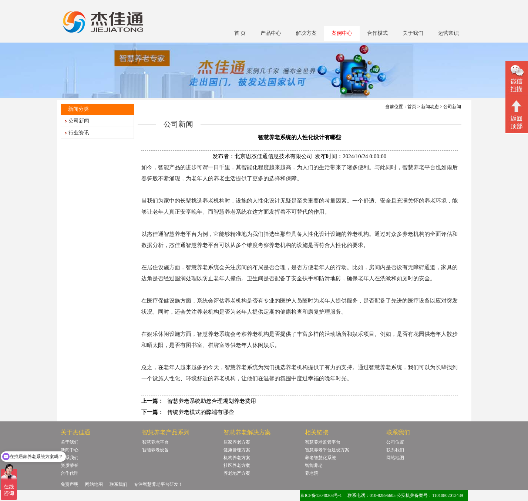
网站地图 (395, 457)
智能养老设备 (155, 449)
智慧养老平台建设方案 (327, 449)
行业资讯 (78, 133)
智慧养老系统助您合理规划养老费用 (211, 401)
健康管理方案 (236, 449)
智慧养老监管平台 (322, 442)
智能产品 (169, 167)
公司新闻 (78, 121)
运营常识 (448, 33)
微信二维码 (516, 78)
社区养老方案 (236, 465)
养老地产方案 (236, 473)
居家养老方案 (236, 442)
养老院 (311, 473)
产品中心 (270, 33)
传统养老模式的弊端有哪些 (200, 412)
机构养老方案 (236, 457)
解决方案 (306, 33)
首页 (411, 106)
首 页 (240, 33)
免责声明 (69, 484)
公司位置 (395, 442)
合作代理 (69, 473)
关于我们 (413, 33)
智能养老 (314, 465)
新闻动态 (430, 106)
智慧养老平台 (155, 442)
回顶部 (516, 114)
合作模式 (377, 33)
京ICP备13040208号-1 (321, 495)
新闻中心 (69, 449)
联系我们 (69, 457)
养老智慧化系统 (320, 457)
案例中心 (342, 33)
